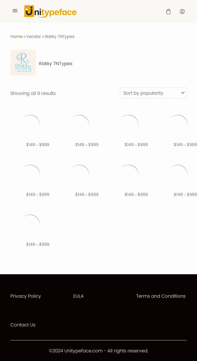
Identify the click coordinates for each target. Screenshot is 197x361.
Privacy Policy (25, 296)
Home (16, 36)
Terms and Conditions (161, 296)
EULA (78, 296)
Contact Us (22, 325)
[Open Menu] (15, 11)
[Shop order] (153, 93)
